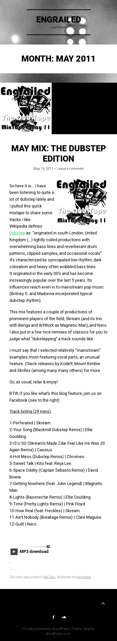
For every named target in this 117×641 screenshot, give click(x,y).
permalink (84, 577)
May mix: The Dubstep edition (58, 153)
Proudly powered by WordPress (45, 629)
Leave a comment (70, 168)
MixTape (49, 577)
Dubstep (17, 232)
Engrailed (58, 20)
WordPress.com (58, 634)
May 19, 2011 (43, 168)
